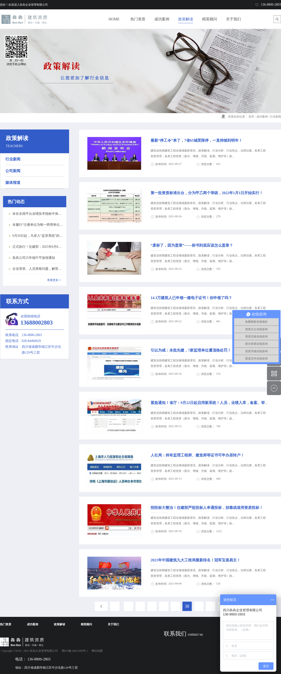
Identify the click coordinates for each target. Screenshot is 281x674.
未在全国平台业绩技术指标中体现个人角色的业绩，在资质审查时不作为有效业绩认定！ (38, 213)
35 (152, 606)
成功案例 (262, 116)
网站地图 (96, 650)
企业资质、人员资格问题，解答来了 (38, 268)
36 (164, 606)
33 (128, 606)
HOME (113, 19)
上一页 (101, 606)
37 (175, 606)
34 (140, 606)
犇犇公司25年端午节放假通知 (33, 257)
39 (199, 606)
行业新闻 (275, 116)
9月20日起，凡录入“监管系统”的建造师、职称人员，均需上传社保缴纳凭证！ (38, 235)
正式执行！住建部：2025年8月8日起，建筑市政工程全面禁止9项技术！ (38, 246)
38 (187, 606)
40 (210, 606)
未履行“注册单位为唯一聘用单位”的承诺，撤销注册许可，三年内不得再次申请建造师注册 (38, 224)
